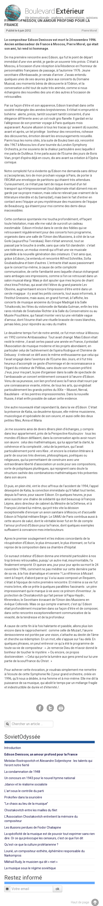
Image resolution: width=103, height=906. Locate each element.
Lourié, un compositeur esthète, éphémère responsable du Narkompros (44, 853)
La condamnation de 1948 (22, 771)
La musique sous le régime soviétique (30, 868)
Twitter (50, 708)
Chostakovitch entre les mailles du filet (30, 810)
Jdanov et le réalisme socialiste (25, 784)
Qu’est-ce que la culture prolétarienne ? (31, 844)
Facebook (39, 708)
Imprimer (60, 708)
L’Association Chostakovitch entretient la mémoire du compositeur (41, 819)
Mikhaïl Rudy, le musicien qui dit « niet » (31, 862)
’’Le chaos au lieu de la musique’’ (26, 803)
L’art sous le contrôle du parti (24, 791)
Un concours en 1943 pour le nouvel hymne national (39, 778)
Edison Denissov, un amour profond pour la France (40, 754)
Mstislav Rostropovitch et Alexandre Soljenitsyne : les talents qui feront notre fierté (48, 763)
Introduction (12, 748)
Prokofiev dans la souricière (23, 797)
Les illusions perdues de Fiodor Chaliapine (32, 827)
